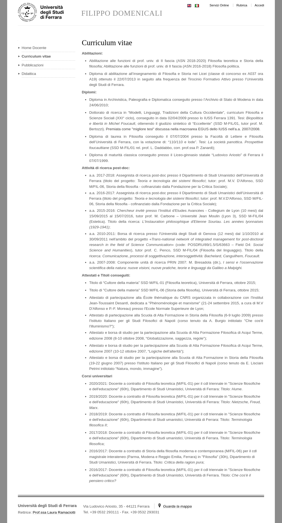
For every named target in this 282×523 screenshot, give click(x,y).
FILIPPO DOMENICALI (121, 13)
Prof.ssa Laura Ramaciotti (54, 512)
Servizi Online (219, 5)
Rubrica (241, 5)
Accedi (259, 5)
